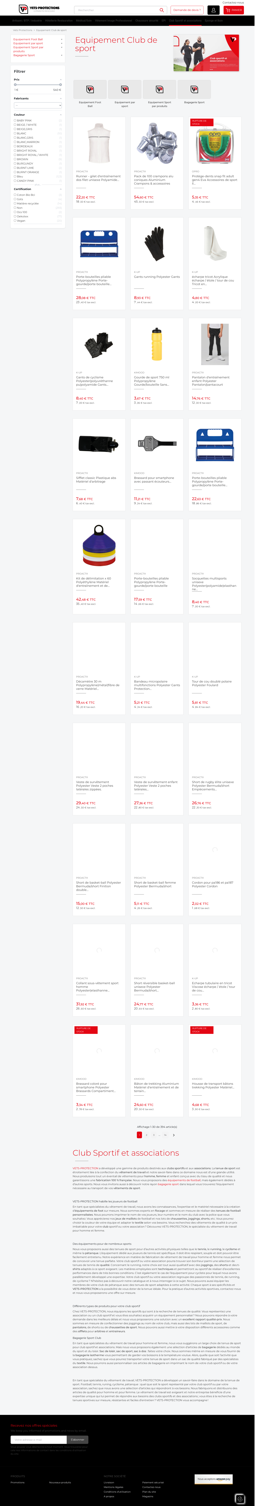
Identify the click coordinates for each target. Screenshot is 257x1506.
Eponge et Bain (214, 20)
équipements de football (184, 1176)
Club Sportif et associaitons (185, 20)
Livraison (109, 1478)
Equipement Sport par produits (28, 49)
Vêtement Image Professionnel (113, 20)
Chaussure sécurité (146, 20)
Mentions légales (113, 1483)
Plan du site (149, 1488)
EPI (164, 20)
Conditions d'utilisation (117, 1488)
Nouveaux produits (21, 1483)
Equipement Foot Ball (28, 39)
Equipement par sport (28, 43)
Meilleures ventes (59, 1478)
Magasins (147, 1492)
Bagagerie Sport (24, 55)
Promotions (17, 1478)
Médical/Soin (84, 20)
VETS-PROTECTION (85, 1164)
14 (165, 1131)
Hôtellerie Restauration (59, 20)
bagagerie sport (168, 1180)
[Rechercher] (116, 10)
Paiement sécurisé (153, 1478)
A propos (109, 1492)
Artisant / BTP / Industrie (27, 20)
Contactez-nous (233, 2)
